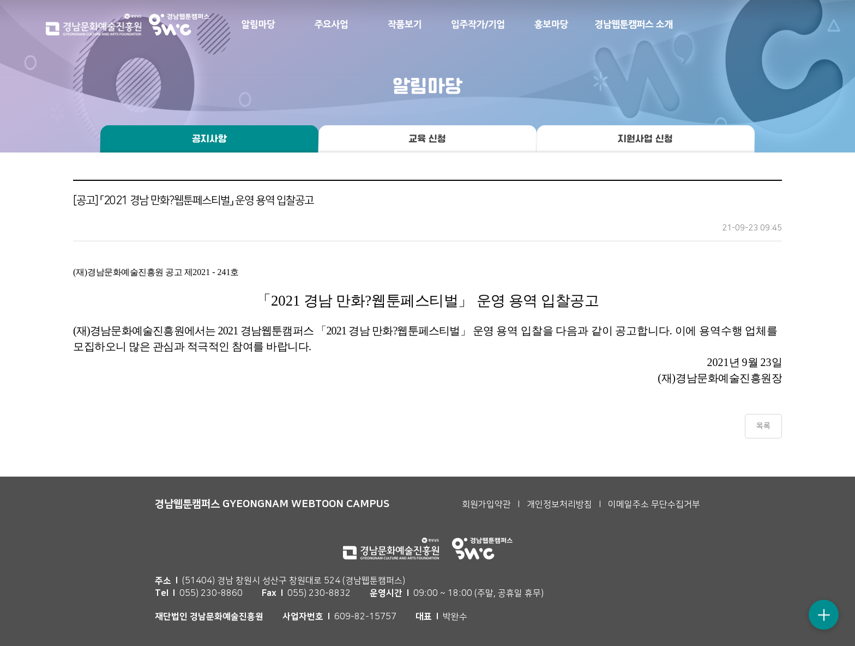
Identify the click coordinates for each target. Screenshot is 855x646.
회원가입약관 (486, 504)
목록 (763, 426)
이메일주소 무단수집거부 (654, 504)
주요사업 (331, 24)
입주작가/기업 (478, 24)
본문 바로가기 (0, 0)
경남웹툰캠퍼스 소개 (633, 24)
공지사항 (209, 138)
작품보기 (405, 24)
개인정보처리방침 (559, 504)
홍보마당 (551, 24)
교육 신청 (427, 138)
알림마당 (258, 24)
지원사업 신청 (645, 138)
